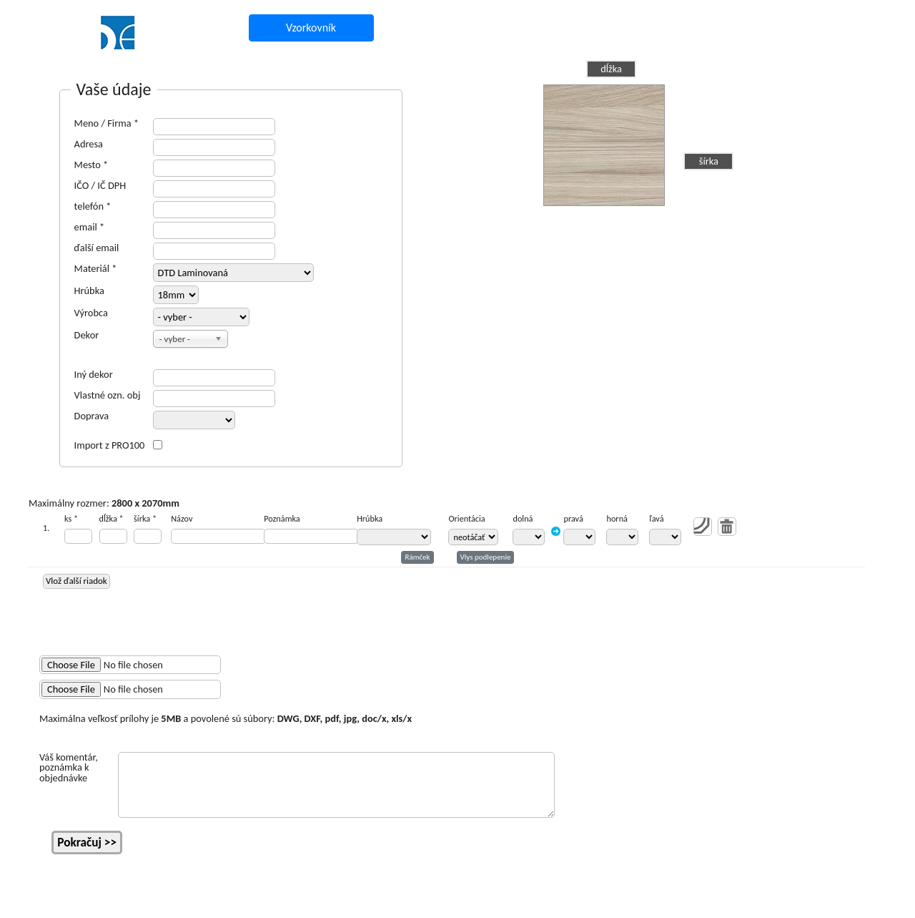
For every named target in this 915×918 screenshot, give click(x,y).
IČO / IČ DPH (100, 185)
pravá (573, 518)
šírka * (145, 518)
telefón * (93, 206)
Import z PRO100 (109, 445)
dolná (523, 518)
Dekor (86, 335)
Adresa (88, 144)
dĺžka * (111, 518)
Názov (181, 518)
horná (616, 518)
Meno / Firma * (106, 123)
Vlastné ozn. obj (107, 395)
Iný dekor (93, 374)
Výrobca (91, 313)
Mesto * (91, 165)
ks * (71, 518)
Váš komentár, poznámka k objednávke (68, 767)
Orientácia (466, 518)
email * (89, 227)
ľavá (656, 518)
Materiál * (95, 268)
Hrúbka (89, 290)
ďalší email (96, 248)
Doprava (91, 416)
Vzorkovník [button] (311, 27)
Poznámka (282, 518)
